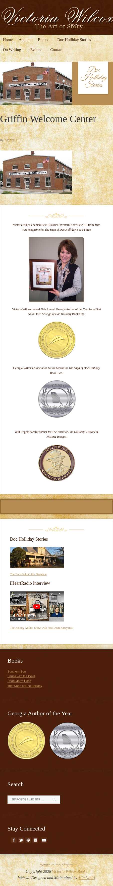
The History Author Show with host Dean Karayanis (41, 627)
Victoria (11, 140)
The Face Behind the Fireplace (28, 574)
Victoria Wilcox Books (69, 871)
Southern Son (16, 671)
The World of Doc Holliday (24, 686)
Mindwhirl (86, 878)
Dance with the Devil (21, 676)
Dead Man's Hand (19, 681)
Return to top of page (56, 865)
